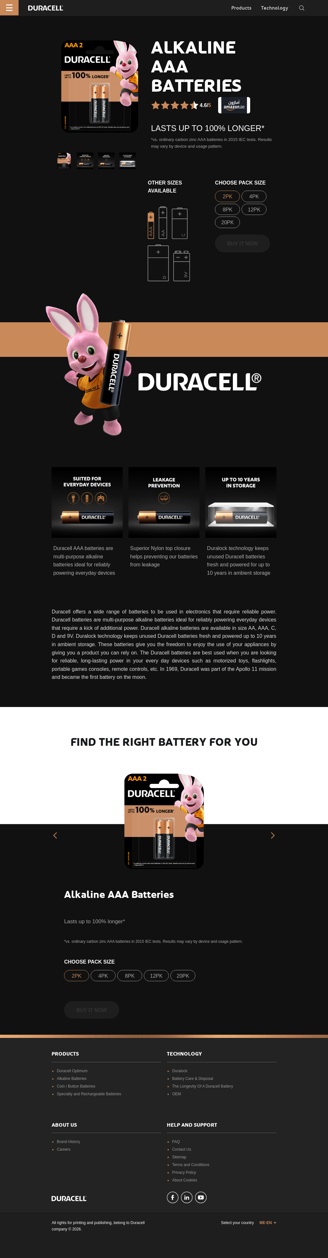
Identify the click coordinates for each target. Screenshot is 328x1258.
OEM (176, 1094)
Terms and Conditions (190, 1165)
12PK (254, 209)
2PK (227, 196)
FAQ (176, 1141)
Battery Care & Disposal (192, 1078)
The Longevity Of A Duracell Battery (202, 1086)
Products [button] (241, 8)
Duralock (179, 1071)
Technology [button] (274, 8)
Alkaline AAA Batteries (119, 894)
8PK (227, 209)
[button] (64, 160)
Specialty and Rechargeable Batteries (89, 1094)
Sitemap (179, 1157)
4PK (254, 196)
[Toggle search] (302, 8)
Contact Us (181, 1149)
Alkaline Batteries (71, 1078)
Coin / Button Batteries (76, 1086)
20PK (227, 222)
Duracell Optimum (72, 1071)
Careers (63, 1149)
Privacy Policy (184, 1172)
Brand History (68, 1141)
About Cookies (184, 1180)
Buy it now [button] (242, 243)
